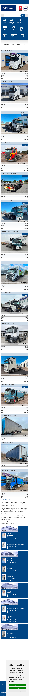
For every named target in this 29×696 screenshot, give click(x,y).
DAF (25, 44)
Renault (19, 41)
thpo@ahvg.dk (10, 568)
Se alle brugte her (5, 499)
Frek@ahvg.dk (10, 576)
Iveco (18, 44)
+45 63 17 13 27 (4, 689)
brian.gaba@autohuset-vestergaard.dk (15, 544)
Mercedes (6, 44)
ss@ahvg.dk (9, 592)
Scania (11, 41)
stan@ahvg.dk (10, 633)
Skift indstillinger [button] (17, 691)
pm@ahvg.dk (10, 535)
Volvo (4, 41)
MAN (13, 44)
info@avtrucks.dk (4, 690)
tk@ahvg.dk (9, 560)
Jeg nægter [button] (17, 688)
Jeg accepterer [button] (17, 685)
